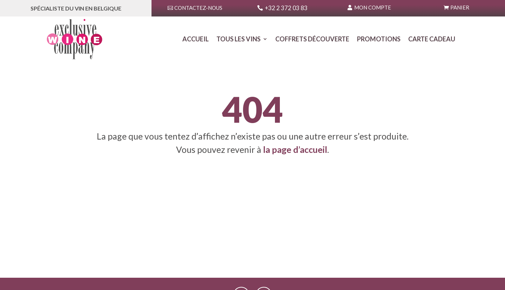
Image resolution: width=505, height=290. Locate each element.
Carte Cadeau (431, 39)
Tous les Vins (238, 39)
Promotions (378, 39)
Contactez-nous (198, 8)
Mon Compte (372, 7)
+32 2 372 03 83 (286, 8)
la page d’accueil (295, 149)
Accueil (195, 39)
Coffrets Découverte (312, 39)
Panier (459, 7)
